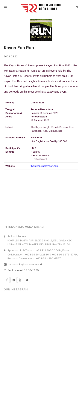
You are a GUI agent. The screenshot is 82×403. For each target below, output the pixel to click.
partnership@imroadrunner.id (25, 264)
